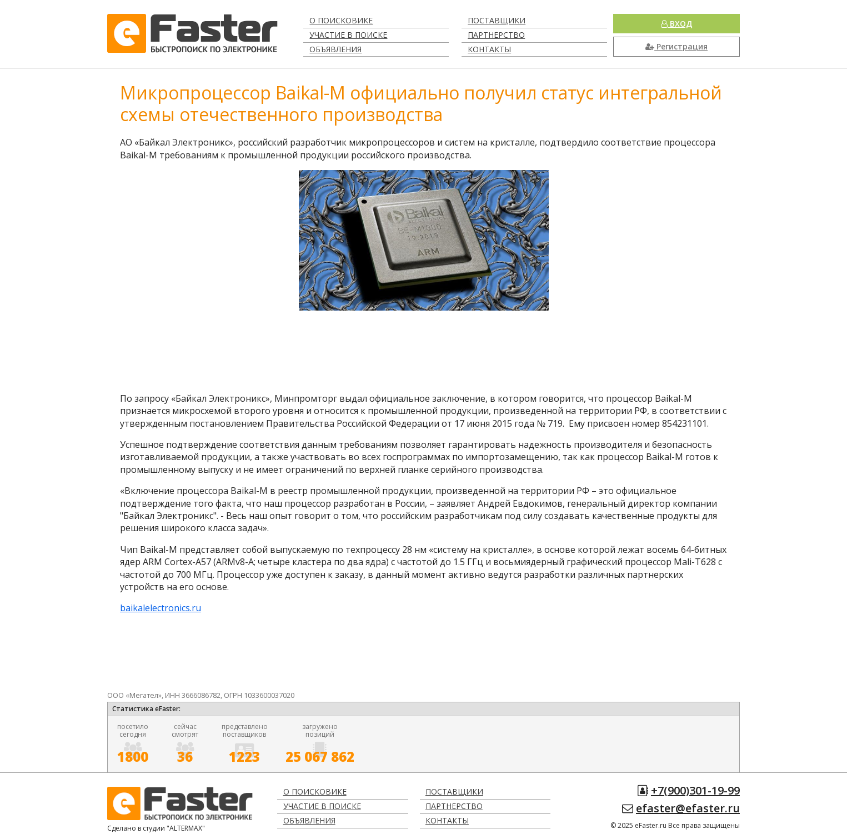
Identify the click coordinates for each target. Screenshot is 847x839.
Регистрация (676, 46)
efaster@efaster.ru (688, 808)
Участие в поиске (348, 34)
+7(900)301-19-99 (695, 790)
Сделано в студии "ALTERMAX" (156, 827)
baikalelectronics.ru (160, 608)
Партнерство (496, 34)
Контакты (489, 49)
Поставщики (496, 20)
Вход (676, 23)
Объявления (335, 49)
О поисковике (341, 20)
